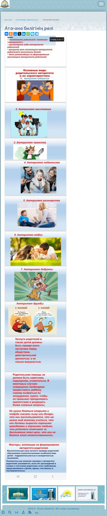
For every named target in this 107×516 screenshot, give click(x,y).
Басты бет (8, 19)
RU (36, 513)
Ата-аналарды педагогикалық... (27, 19)
